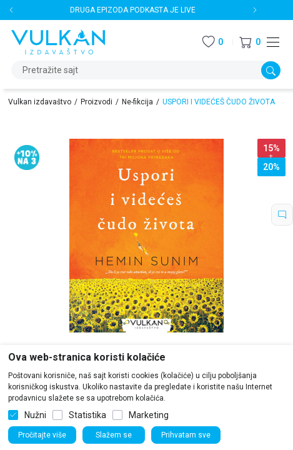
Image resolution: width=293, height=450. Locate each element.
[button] (250, 42)
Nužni (35, 415)
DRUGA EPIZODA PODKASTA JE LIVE (133, 10)
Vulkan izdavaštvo (39, 102)
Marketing (149, 415)
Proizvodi (96, 102)
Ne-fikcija (137, 102)
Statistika (87, 415)
